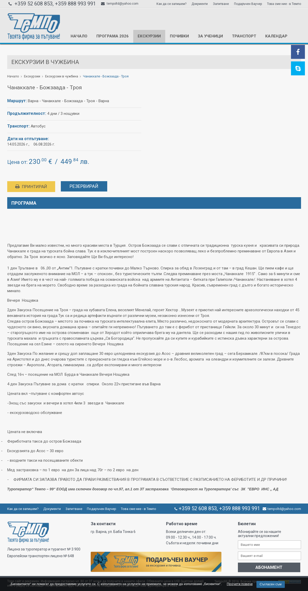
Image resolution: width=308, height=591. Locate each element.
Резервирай (84, 186)
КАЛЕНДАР (276, 36)
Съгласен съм (270, 584)
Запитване (221, 4)
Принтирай (31, 186)
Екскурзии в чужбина (61, 76)
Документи (200, 4)
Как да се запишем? (171, 4)
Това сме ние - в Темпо (284, 4)
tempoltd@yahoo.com (119, 3)
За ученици (210, 36)
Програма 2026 (112, 36)
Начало (79, 36)
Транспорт (244, 36)
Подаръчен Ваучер (248, 4)
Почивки (179, 36)
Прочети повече (240, 584)
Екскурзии (149, 36)
